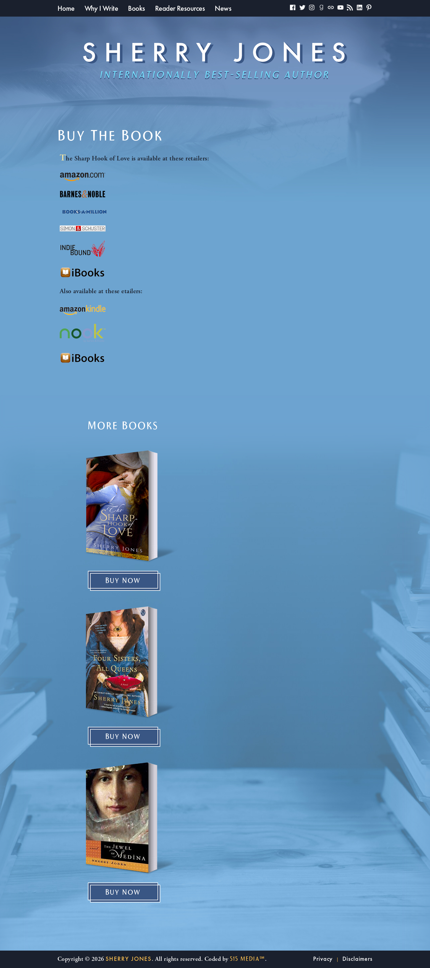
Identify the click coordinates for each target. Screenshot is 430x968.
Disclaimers (357, 959)
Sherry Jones (128, 959)
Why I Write (101, 8)
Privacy (323, 959)
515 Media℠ (247, 959)
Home (66, 8)
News (223, 8)
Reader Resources (180, 8)
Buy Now (123, 581)
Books (136, 8)
